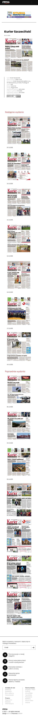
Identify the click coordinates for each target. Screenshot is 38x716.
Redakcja (8, 689)
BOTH (9, 713)
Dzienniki (13, 86)
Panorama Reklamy (28, 698)
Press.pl (27, 691)
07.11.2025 (19, 91)
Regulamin (8, 700)
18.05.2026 (22, 89)
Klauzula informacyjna (9, 702)
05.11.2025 (21, 92)
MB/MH (20, 713)
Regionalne (14, 87)
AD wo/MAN (29, 693)
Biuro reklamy (9, 693)
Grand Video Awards (29, 701)
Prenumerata (9, 695)
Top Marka (28, 695)
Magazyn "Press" (30, 689)
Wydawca (8, 691)
